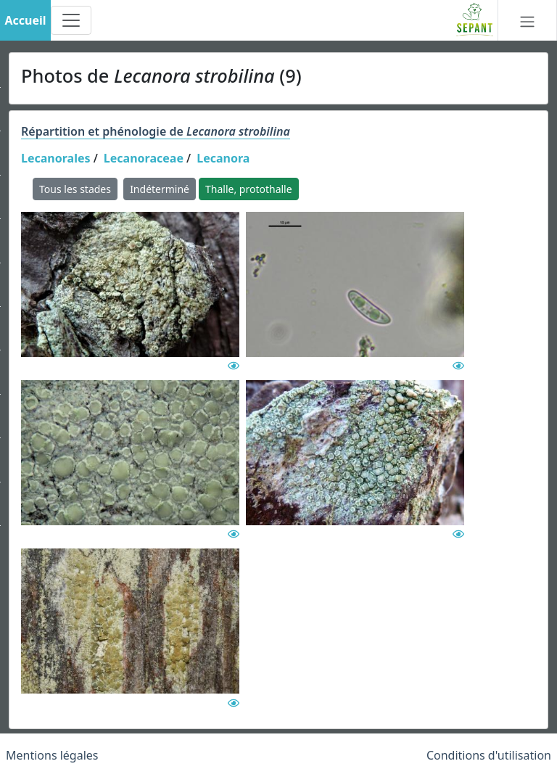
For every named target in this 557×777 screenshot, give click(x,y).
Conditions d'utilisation (488, 755)
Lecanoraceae (143, 158)
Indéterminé (159, 189)
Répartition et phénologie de (155, 131)
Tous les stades (75, 189)
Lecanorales (56, 158)
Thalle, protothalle (248, 189)
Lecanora (223, 158)
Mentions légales (52, 755)
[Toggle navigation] (71, 20)
